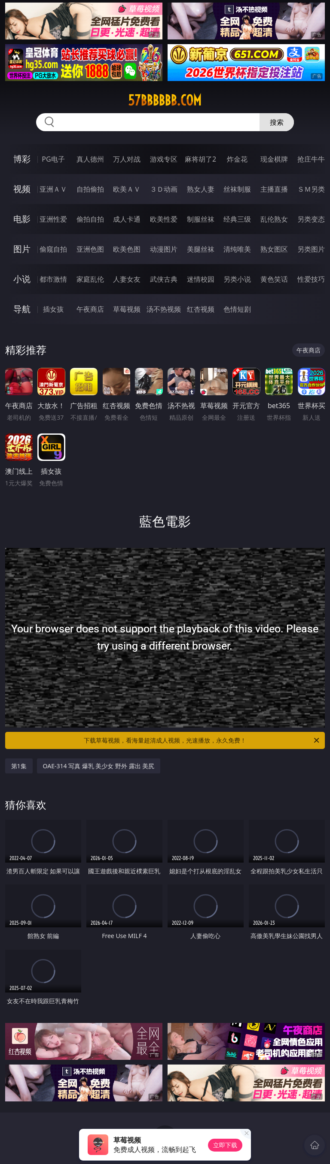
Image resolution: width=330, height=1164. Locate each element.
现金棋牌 (274, 159)
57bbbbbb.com (165, 100)
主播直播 (274, 189)
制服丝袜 (200, 219)
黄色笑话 (274, 279)
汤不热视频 (164, 309)
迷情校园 (200, 279)
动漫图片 (163, 249)
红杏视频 (200, 309)
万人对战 (127, 159)
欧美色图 (127, 249)
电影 (22, 219)
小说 (22, 279)
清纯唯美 (237, 249)
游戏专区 (163, 159)
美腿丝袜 (200, 249)
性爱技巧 (311, 279)
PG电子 (53, 159)
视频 (22, 189)
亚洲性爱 (53, 219)
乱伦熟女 (274, 219)
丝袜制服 (237, 189)
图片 (22, 249)
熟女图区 (274, 249)
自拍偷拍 (90, 189)
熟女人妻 (200, 189)
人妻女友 (127, 279)
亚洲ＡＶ (53, 189)
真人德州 (90, 159)
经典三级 (237, 219)
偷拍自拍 (90, 219)
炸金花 (237, 159)
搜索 (277, 122)
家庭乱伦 (90, 279)
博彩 (22, 159)
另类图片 (311, 249)
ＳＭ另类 (311, 189)
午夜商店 (90, 309)
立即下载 (225, 1145)
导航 (22, 309)
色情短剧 (237, 309)
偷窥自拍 (53, 249)
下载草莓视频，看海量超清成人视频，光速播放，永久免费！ (202, 740)
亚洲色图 (90, 249)
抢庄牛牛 (311, 159)
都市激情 (53, 279)
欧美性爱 (163, 219)
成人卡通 (127, 219)
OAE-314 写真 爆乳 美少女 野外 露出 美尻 (99, 766)
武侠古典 (163, 279)
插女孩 (53, 309)
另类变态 (311, 219)
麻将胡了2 (200, 159)
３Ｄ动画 (163, 189)
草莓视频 (127, 309)
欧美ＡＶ (127, 189)
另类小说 (237, 279)
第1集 (19, 766)
